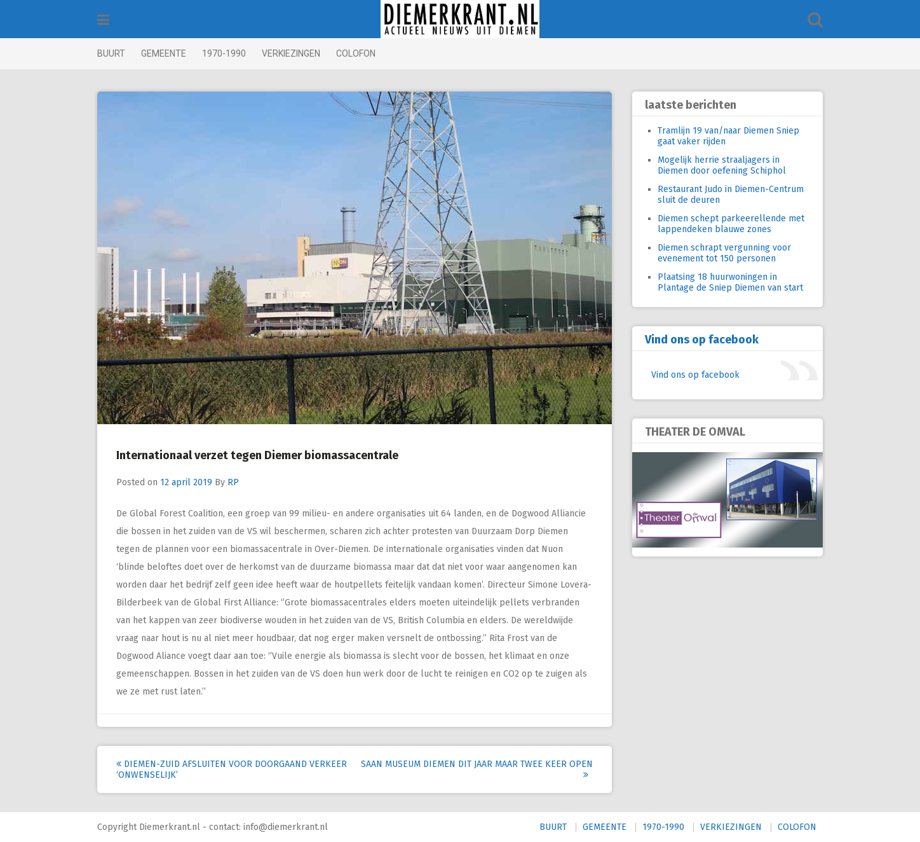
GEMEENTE (163, 53)
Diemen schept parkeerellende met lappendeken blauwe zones (731, 224)
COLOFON (355, 53)
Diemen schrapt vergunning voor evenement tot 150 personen (724, 253)
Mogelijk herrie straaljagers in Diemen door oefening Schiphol (722, 165)
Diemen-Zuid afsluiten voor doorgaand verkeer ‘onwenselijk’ (231, 769)
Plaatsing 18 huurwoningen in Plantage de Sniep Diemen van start (730, 282)
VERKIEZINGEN (291, 53)
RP (233, 482)
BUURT (111, 53)
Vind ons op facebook (702, 340)
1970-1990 (224, 53)
